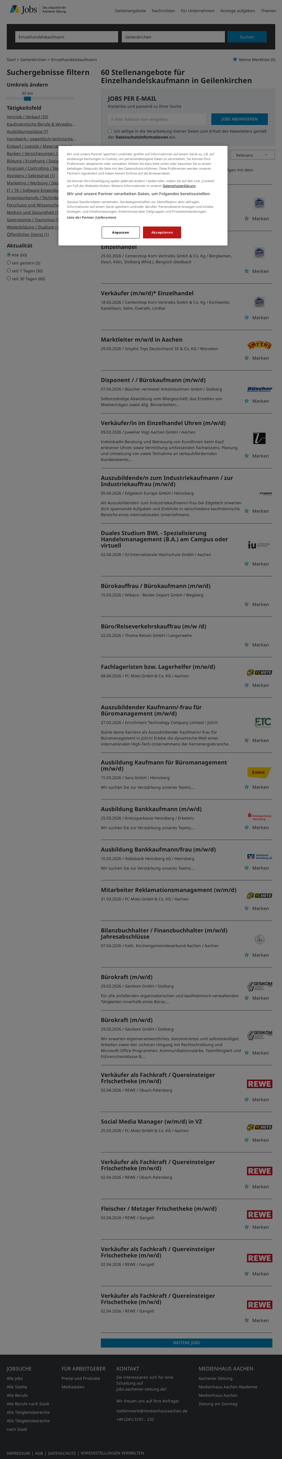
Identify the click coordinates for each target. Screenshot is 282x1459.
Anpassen (120, 232)
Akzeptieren (162, 232)
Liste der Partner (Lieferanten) (91, 217)
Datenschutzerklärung (179, 186)
